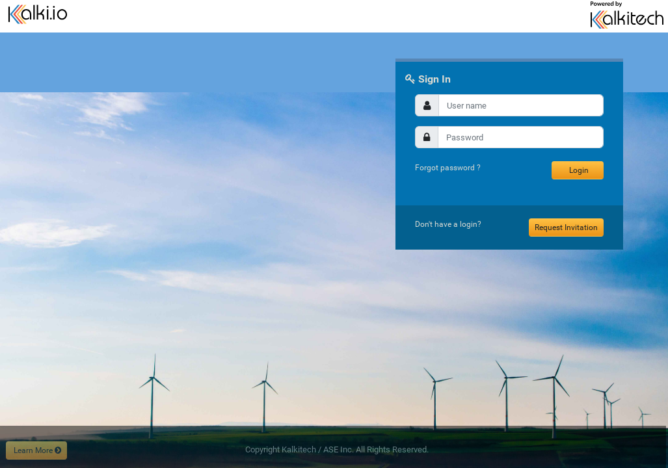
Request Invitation (566, 227)
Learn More (36, 450)
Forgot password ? (448, 167)
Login (578, 170)
